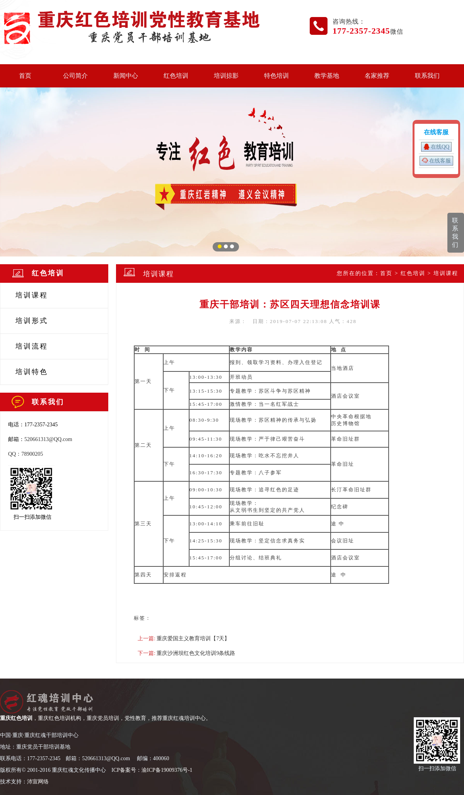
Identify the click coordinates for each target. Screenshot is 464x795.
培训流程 (31, 346)
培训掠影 (226, 75)
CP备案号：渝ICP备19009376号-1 (153, 770)
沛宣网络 (38, 782)
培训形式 (31, 321)
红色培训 (176, 75)
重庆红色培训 (16, 718)
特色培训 (276, 75)
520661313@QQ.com (48, 439)
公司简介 (75, 75)
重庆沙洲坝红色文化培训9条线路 (196, 653)
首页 (25, 75)
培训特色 (31, 372)
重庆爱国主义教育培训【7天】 (193, 638)
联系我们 (427, 75)
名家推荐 (377, 75)
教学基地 (326, 75)
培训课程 (31, 295)
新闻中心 (125, 75)
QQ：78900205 (25, 454)
